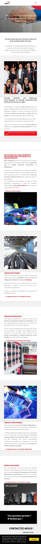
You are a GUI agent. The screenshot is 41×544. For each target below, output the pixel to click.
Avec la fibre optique (20, 185)
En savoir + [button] (24, 541)
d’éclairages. (28, 280)
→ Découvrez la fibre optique (12, 191)
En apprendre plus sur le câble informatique (18, 340)
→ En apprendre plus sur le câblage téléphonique (18, 449)
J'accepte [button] (34, 539)
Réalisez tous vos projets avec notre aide (20, 133)
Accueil (18, 25)
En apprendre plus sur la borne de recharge (18, 482)
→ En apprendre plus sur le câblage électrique (17, 296)
